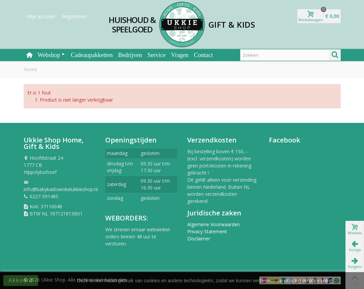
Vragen (180, 55)
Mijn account (41, 16)
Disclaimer (198, 238)
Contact (203, 55)
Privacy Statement (207, 231)
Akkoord (20, 280)
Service (156, 55)
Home (30, 69)
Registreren (74, 16)
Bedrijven (130, 55)
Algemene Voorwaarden (213, 224)
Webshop (51, 55)
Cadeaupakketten (92, 55)
